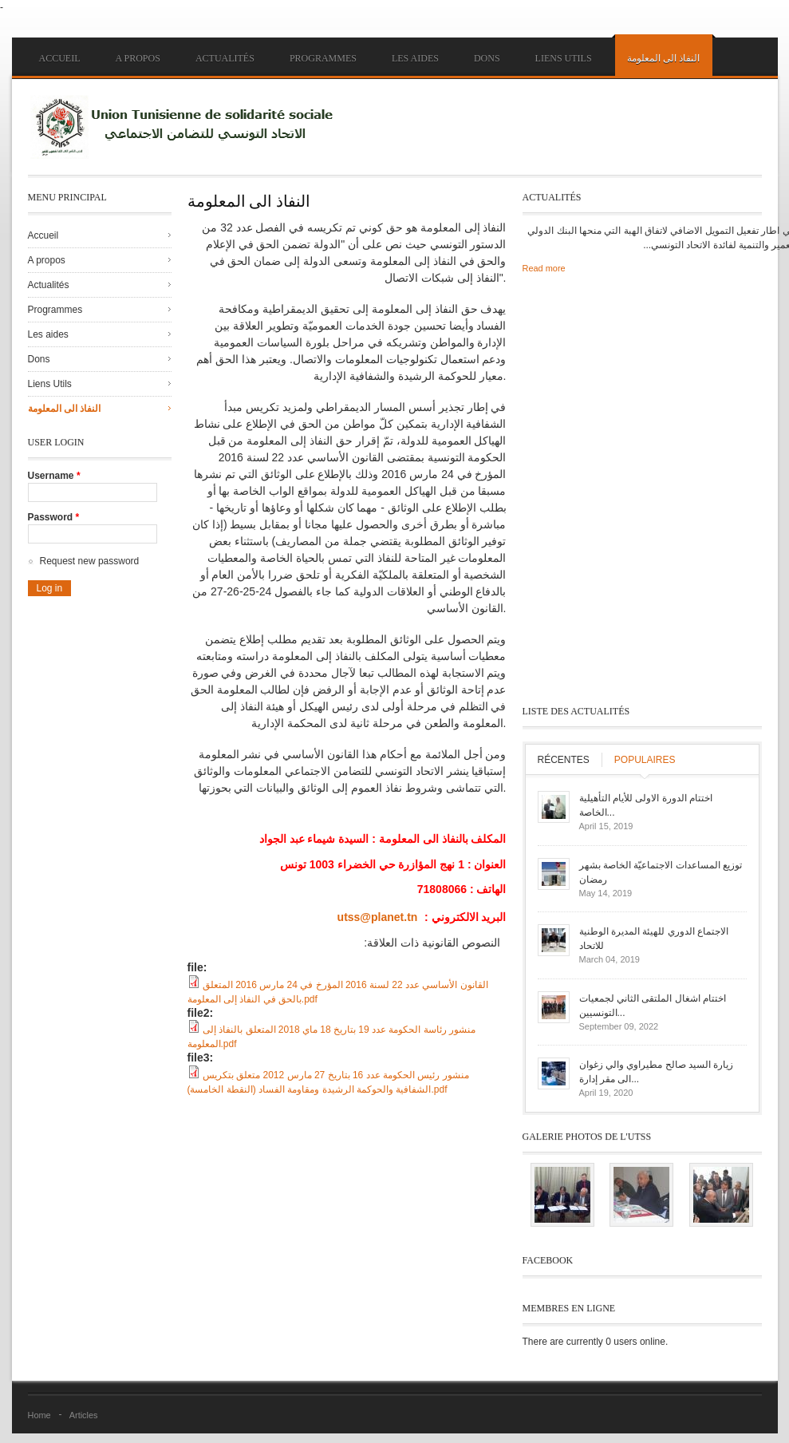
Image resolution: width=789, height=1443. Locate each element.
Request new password (90, 561)
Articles (83, 1415)
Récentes (564, 759)
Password (54, 517)
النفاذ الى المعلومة (663, 58)
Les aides (415, 58)
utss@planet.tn (377, 917)
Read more (544, 268)
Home (39, 1415)
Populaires (645, 759)
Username (54, 475)
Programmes (323, 58)
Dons (487, 58)
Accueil (60, 58)
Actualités (224, 58)
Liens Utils (563, 58)
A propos (138, 58)
